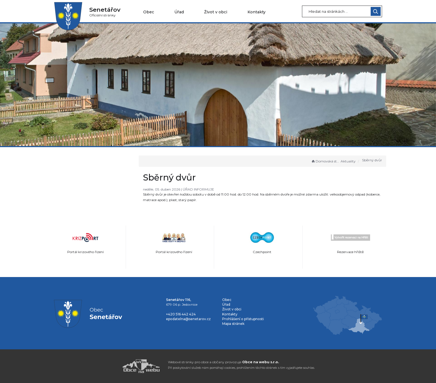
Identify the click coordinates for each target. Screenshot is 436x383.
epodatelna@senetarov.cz (188, 319)
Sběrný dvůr (372, 160)
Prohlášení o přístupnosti (243, 319)
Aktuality (348, 161)
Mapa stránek (233, 324)
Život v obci (215, 11)
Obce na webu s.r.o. (260, 362)
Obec (148, 11)
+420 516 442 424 (181, 314)
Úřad (179, 11)
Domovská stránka (325, 161)
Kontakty (256, 11)
